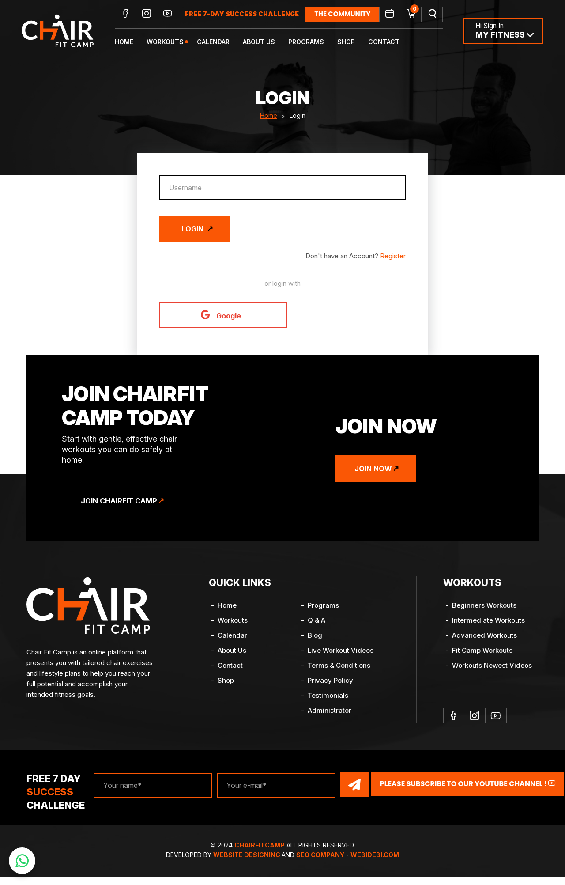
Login (192, 236)
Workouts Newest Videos (492, 673)
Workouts (168, 42)
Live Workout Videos (340, 658)
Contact (387, 42)
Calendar (216, 42)
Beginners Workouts (484, 613)
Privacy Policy (330, 688)
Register (393, 263)
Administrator (329, 718)
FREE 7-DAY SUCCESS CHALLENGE (245, 14)
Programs (310, 42)
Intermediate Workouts (488, 628)
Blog (315, 643)
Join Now (376, 476)
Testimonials (328, 703)
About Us (262, 42)
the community (346, 14)
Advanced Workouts (484, 643)
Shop (349, 42)
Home (127, 42)
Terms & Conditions (339, 673)
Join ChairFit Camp (122, 508)
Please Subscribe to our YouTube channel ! (460, 792)
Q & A (316, 628)
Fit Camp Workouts (482, 658)
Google (221, 322)
